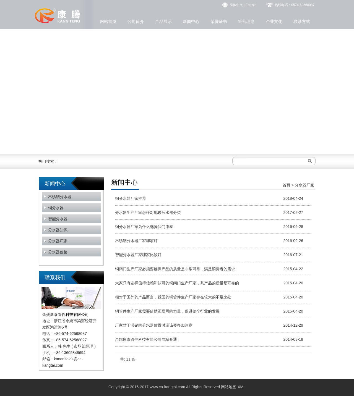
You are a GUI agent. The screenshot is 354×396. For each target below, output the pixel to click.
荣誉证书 (218, 21)
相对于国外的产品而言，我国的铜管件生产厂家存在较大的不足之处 (173, 297)
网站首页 (108, 21)
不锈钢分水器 (59, 197)
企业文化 (274, 21)
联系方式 (301, 21)
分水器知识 (57, 230)
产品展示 (163, 21)
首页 (286, 185)
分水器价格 (57, 252)
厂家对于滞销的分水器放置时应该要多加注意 (153, 325)
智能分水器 (57, 219)
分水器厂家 (57, 241)
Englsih (251, 5)
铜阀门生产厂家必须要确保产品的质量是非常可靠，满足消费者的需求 (175, 269)
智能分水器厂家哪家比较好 (138, 255)
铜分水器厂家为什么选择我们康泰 (144, 226)
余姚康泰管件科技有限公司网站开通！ (148, 339)
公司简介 (135, 21)
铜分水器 (56, 208)
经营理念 (246, 21)
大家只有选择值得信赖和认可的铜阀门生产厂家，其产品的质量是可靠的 (177, 283)
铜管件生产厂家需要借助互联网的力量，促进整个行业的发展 (167, 311)
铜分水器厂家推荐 (130, 198)
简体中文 (236, 5)
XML (242, 387)
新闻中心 (191, 21)
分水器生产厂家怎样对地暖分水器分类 (148, 212)
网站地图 (228, 387)
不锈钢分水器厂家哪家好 (136, 240)
